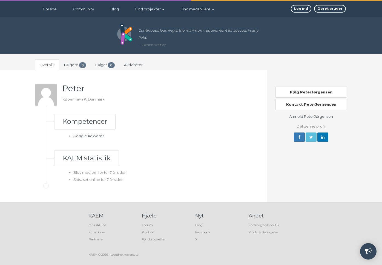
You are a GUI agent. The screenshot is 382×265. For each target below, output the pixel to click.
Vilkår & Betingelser (264, 232)
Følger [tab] (105, 65)
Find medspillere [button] (197, 9)
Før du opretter (154, 239)
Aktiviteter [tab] (133, 65)
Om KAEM (97, 225)
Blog (114, 9)
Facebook (202, 232)
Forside (50, 9)
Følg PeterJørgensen (311, 92)
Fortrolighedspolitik (264, 225)
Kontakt (148, 232)
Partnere (95, 239)
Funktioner (97, 232)
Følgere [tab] (75, 65)
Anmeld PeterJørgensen (311, 116)
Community (83, 9)
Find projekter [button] (149, 9)
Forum (147, 225)
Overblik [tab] (47, 65)
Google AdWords (88, 136)
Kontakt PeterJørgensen (311, 104)
